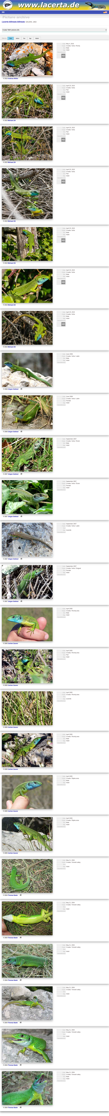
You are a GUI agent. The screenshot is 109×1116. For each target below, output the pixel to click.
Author (17, 38)
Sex (24, 38)
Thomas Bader (13, 895)
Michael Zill (12, 120)
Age (30, 38)
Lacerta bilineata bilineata (13, 22)
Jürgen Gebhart (13, 389)
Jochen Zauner (13, 643)
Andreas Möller (13, 78)
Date (10, 38)
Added (37, 38)
